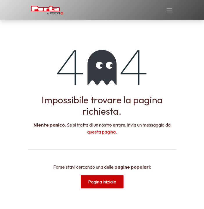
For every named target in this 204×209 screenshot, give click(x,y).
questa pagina (101, 132)
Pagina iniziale (102, 182)
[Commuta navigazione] (169, 10)
